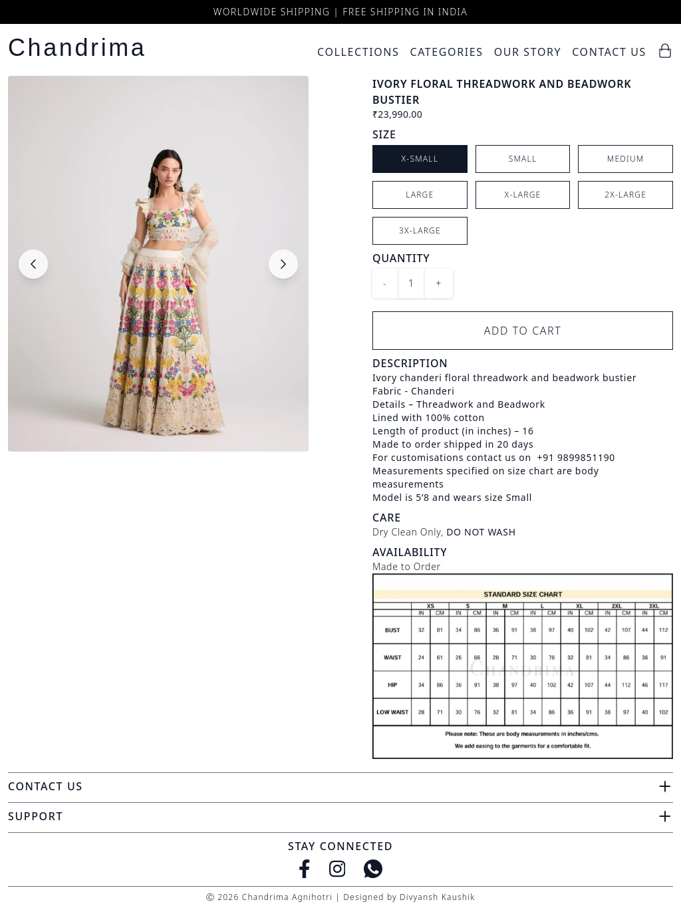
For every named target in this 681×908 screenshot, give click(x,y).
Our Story (528, 52)
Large (420, 194)
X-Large (523, 194)
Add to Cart (523, 330)
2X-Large (625, 194)
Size (384, 134)
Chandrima (77, 47)
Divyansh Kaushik (437, 897)
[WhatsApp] (373, 868)
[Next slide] (283, 264)
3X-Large (420, 230)
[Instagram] (337, 868)
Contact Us (609, 52)
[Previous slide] (33, 264)
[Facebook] (305, 868)
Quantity (401, 258)
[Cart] (665, 51)
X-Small (420, 158)
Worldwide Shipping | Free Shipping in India (340, 11)
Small (523, 158)
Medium (625, 158)
